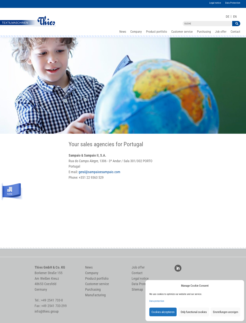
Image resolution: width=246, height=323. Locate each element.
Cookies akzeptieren (163, 312)
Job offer (220, 31)
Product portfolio (156, 31)
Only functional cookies (194, 312)
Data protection (156, 301)
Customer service (182, 31)
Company (136, 31)
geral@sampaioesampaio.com (99, 172)
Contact (235, 31)
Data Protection (232, 3)
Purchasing (204, 31)
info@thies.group (47, 311)
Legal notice (215, 3)
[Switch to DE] (227, 16)
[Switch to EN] (235, 16)
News (122, 31)
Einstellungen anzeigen (225, 312)
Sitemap (137, 289)
